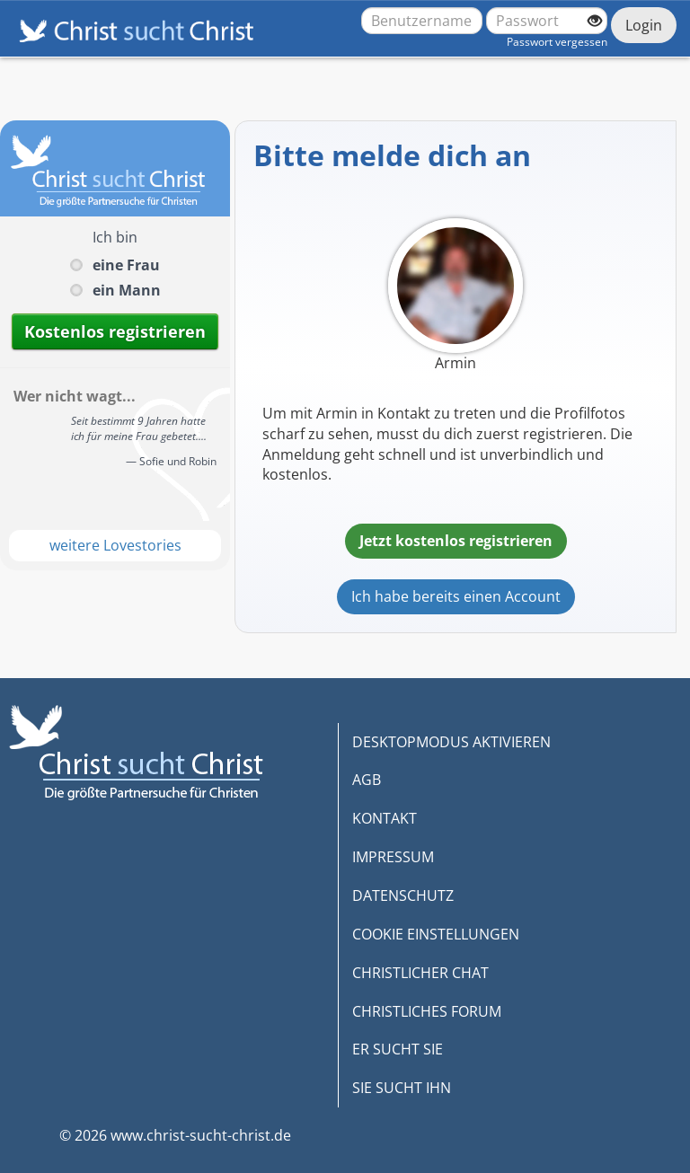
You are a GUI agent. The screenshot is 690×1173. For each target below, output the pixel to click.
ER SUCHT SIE (397, 1049)
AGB (366, 779)
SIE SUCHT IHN (401, 1088)
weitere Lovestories (115, 545)
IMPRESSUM (393, 857)
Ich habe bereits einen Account (456, 596)
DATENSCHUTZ (403, 895)
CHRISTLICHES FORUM (426, 1011)
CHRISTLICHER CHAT (420, 973)
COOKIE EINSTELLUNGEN (435, 934)
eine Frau (126, 265)
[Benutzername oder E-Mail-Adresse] (421, 20)
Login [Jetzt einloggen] (643, 25)
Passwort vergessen (557, 41)
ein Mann (127, 290)
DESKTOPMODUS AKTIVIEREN (451, 742)
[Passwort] (546, 20)
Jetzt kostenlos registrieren (456, 541)
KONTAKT (384, 818)
